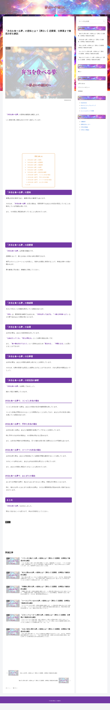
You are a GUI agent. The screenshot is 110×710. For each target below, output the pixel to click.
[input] (92, 21)
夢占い (8, 524)
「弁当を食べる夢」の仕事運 (34, 171)
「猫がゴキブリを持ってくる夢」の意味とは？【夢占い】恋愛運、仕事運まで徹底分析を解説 (91, 58)
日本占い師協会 (85, 129)
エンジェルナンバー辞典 (87, 111)
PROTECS (84, 108)
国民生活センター (85, 124)
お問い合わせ (81, 83)
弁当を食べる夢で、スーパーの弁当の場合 (40, 181)
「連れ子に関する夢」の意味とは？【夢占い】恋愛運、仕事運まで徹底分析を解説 (91, 34)
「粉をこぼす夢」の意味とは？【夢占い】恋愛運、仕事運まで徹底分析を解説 (91, 46)
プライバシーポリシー (84, 87)
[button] (104, 21)
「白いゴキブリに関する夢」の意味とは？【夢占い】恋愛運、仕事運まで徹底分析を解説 (91, 52)
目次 (36, 156)
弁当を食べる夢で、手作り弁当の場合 (38, 179)
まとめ (28, 187)
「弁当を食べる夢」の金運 (34, 168)
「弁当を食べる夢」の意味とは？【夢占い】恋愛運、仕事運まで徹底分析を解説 (91, 40)
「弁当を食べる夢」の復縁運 (34, 165)
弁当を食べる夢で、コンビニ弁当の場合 (39, 176)
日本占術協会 (84, 127)
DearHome (84, 102)
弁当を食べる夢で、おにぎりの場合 (38, 184)
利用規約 (80, 91)
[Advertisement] (38, 23)
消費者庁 (83, 121)
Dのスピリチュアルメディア (88, 105)
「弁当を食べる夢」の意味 (34, 160)
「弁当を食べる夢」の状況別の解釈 (36, 173)
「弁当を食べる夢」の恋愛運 (34, 163)
